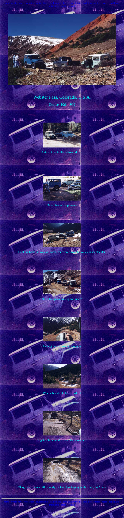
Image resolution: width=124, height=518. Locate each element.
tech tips (87, 3)
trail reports (55, 3)
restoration (29, 3)
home (6, 3)
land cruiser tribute (72, 3)
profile (64, 6)
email (72, 6)
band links (114, 3)
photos (97, 3)
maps (104, 3)
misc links (54, 6)
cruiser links (42, 3)
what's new (16, 3)
